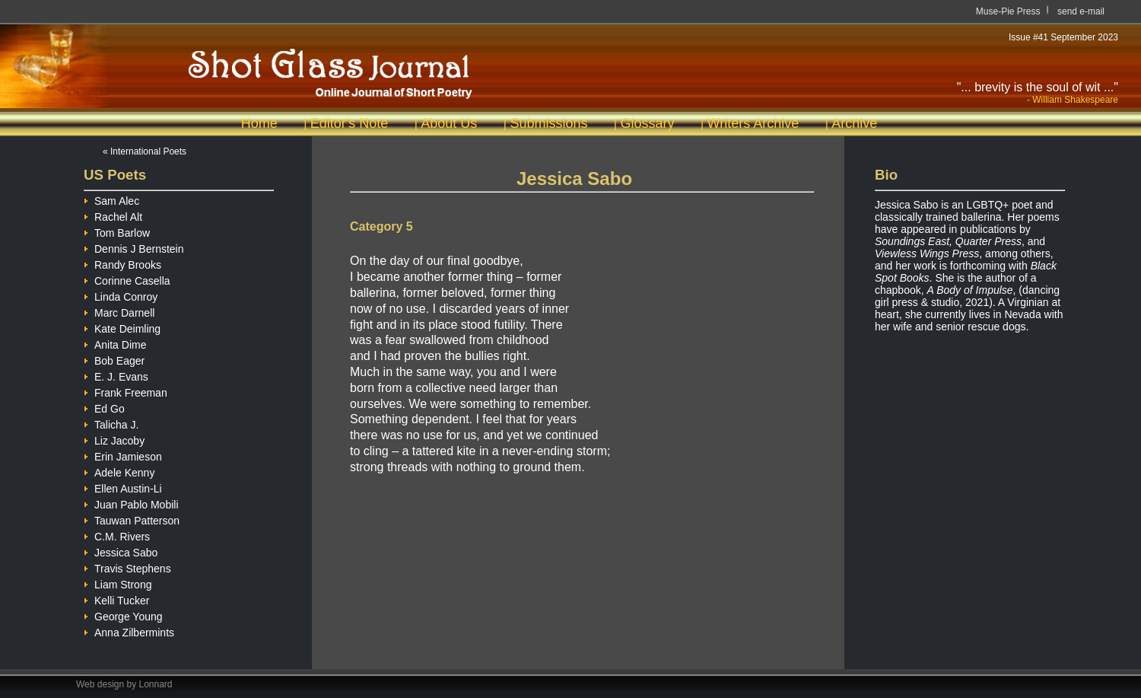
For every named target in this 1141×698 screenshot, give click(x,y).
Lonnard (156, 684)
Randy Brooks (122, 263)
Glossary (647, 123)
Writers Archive (753, 123)
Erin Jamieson (123, 455)
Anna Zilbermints (129, 631)
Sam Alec (111, 199)
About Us (449, 123)
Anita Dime (115, 343)
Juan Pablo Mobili (131, 503)
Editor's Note (349, 123)
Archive (854, 123)
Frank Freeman (125, 391)
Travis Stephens (127, 567)
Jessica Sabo (120, 551)
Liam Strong (117, 583)
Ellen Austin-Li (123, 487)
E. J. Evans (116, 375)
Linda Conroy (120, 295)
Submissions (548, 123)
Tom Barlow (117, 231)
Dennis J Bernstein (134, 247)
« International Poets (144, 151)
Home (259, 123)
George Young (123, 615)
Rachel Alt (113, 215)
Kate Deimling (122, 327)
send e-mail (1080, 11)
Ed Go (104, 407)
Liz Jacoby (114, 439)
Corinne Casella (127, 279)
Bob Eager (114, 359)
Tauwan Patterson (132, 519)
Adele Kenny (119, 471)
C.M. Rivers (117, 535)
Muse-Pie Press (1008, 11)
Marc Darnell (119, 311)
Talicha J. (111, 423)
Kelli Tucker (116, 599)
